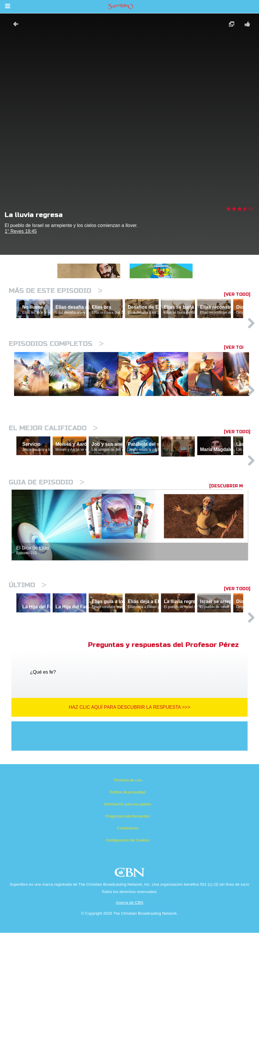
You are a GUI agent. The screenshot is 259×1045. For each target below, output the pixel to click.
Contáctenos (127, 940)
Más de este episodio (55, 291)
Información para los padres (127, 916)
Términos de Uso (127, 892)
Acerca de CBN (129, 1014)
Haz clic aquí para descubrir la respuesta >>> (129, 819)
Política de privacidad (127, 904)
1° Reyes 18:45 (21, 231)
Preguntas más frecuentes (127, 928)
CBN (130, 986)
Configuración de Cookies (128, 952)
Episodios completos (56, 369)
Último (27, 672)
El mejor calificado (53, 487)
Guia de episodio (46, 569)
